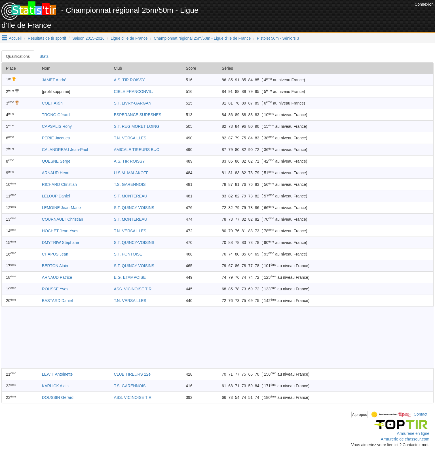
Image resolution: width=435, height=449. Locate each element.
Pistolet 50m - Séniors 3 (278, 38)
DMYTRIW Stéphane (60, 242)
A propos (359, 414)
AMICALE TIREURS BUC (136, 149)
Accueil (15, 38)
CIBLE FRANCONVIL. (133, 91)
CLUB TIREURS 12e (132, 374)
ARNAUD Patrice (57, 277)
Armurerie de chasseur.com (405, 439)
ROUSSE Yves (55, 289)
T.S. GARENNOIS (129, 184)
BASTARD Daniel (57, 300)
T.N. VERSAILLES (130, 138)
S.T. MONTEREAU (130, 196)
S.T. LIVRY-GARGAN (132, 103)
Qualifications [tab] (18, 56)
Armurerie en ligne (413, 433)
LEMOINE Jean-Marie (61, 207)
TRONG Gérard (56, 114)
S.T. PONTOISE (128, 254)
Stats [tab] (43, 56)
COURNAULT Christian (62, 219)
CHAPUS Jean (55, 254)
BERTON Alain (55, 265)
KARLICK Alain (55, 386)
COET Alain (52, 103)
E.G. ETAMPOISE (130, 277)
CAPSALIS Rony (57, 126)
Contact (420, 414)
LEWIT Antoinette (57, 374)
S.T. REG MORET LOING (136, 126)
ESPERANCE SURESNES (137, 114)
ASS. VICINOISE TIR (132, 289)
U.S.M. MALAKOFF (131, 173)
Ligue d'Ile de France (129, 38)
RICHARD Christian (59, 184)
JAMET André (54, 80)
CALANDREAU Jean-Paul (65, 149)
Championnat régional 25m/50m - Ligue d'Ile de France (202, 38)
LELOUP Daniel (56, 196)
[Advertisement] (310, 14)
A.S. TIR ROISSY (129, 80)
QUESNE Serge (56, 161)
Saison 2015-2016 (88, 38)
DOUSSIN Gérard (57, 397)
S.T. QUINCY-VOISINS (134, 207)
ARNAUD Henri (55, 173)
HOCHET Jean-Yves (60, 231)
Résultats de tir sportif (47, 38)
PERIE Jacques (56, 138)
